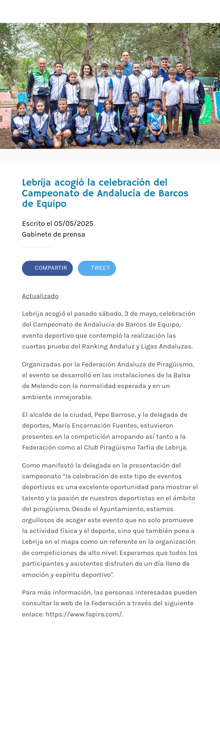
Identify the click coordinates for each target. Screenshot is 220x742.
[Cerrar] (11, 11)
